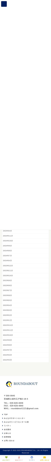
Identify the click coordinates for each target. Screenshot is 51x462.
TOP (6, 414)
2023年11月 (8, 270)
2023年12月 (8, 266)
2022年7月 (7, 350)
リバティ (7, 426)
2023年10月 (8, 275)
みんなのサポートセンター (14, 418)
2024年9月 (7, 246)
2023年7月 (7, 290)
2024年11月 (8, 236)
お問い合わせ (9, 441)
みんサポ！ (6, 458)
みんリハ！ (19, 458)
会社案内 (7, 429)
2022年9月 (7, 340)
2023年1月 (7, 320)
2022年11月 (8, 330)
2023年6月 (7, 295)
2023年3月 (7, 310)
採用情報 (7, 437)
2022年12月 (8, 325)
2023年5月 (7, 300)
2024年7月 (7, 256)
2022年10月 (8, 335)
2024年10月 (8, 241)
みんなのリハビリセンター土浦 (16, 422)
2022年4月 (7, 355)
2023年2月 (7, 315)
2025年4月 (7, 231)
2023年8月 (7, 285)
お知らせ (7, 433)
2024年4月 (7, 260)
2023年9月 (7, 280)
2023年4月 (7, 305)
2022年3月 (7, 360)
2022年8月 (7, 345)
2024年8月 (7, 251)
